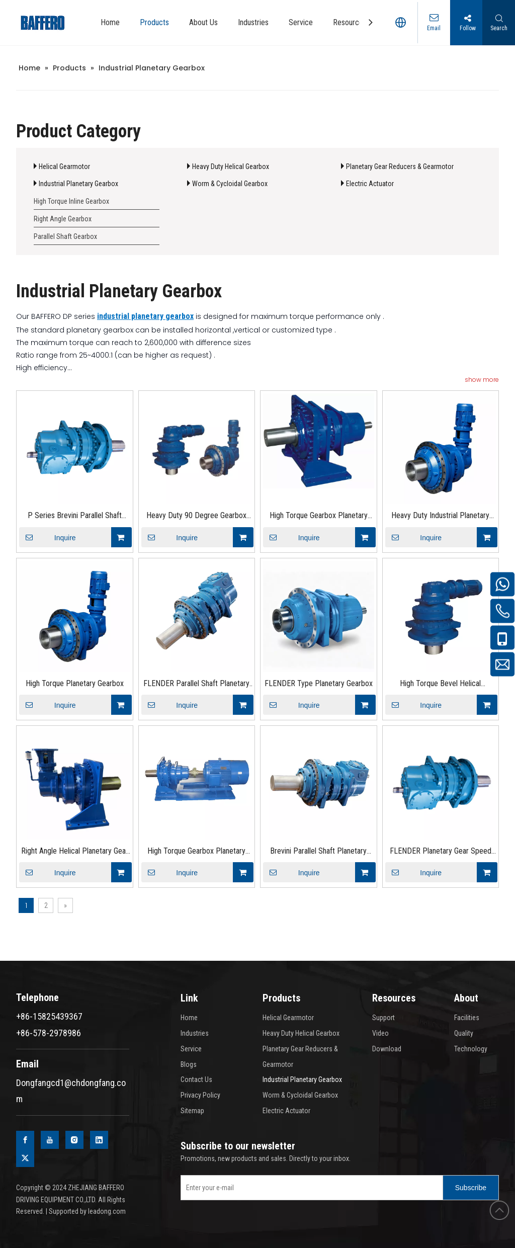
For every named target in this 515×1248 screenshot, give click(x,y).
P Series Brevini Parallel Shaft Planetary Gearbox (75, 516)
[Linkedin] (99, 1140)
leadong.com (107, 1211)
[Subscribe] (471, 1187)
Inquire (47, 537)
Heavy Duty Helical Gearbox (230, 166)
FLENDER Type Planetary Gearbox (319, 683)
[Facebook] (25, 1140)
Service (191, 1049)
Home (189, 1018)
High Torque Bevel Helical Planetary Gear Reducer (440, 684)
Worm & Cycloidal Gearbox (230, 184)
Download (386, 1049)
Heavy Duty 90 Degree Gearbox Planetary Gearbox (196, 516)
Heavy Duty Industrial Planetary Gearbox (440, 516)
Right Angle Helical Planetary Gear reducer (74, 852)
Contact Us (196, 1079)
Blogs (189, 1064)
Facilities (466, 1018)
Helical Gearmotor (64, 166)
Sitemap (192, 1111)
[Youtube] (50, 1140)
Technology (470, 1049)
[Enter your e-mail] (309, 1188)
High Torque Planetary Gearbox (75, 683)
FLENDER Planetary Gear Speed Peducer (440, 852)
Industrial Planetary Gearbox (78, 184)
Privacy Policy (200, 1095)
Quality (463, 1033)
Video (380, 1033)
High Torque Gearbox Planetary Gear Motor (319, 516)
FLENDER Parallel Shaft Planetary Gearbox (196, 684)
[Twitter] (25, 1158)
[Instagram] (74, 1140)
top (499, 1210)
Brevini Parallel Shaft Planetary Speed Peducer (318, 852)
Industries (195, 1033)
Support (383, 1018)
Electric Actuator (370, 184)
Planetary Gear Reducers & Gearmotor (400, 166)
